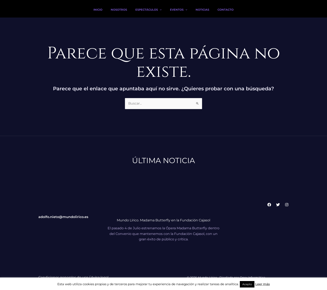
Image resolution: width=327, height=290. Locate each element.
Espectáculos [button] (148, 9)
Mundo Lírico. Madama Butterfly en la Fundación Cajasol (163, 220)
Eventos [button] (178, 9)
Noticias (202, 9)
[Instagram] (287, 205)
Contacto (226, 9)
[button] (160, 9)
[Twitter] (278, 205)
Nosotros (119, 9)
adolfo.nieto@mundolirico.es (63, 217)
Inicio (97, 9)
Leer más (262, 284)
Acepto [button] (247, 284)
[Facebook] (269, 205)
